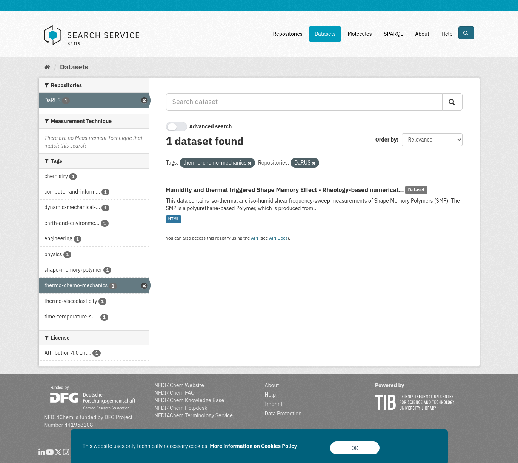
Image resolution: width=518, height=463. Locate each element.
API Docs (278, 238)
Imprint (274, 404)
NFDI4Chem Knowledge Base (189, 400)
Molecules (359, 34)
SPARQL (393, 34)
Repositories (288, 34)
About (422, 34)
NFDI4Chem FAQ (174, 392)
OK (354, 448)
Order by (386, 139)
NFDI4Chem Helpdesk (181, 408)
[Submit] (452, 102)
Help (447, 34)
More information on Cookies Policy (253, 446)
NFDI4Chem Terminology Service (193, 415)
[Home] (47, 67)
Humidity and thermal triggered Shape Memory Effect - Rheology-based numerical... (285, 190)
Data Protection (283, 413)
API (254, 238)
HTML (173, 219)
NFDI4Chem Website (179, 385)
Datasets (325, 34)
